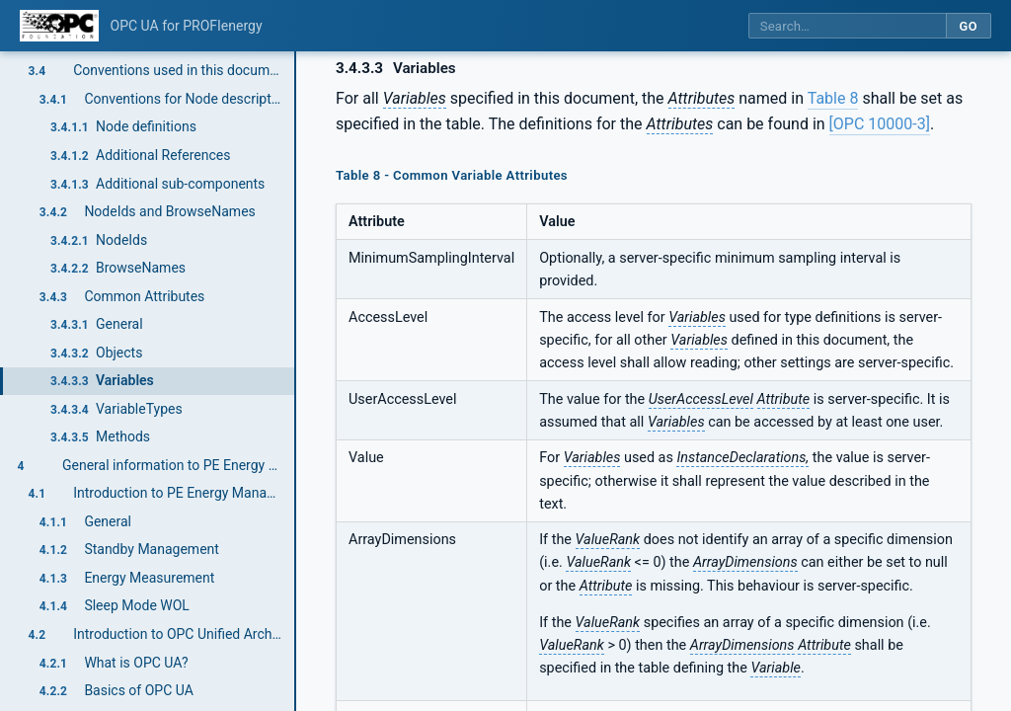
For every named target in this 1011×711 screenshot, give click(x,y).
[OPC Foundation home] (59, 25)
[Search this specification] (847, 26)
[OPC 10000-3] (879, 124)
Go (968, 26)
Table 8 (833, 98)
